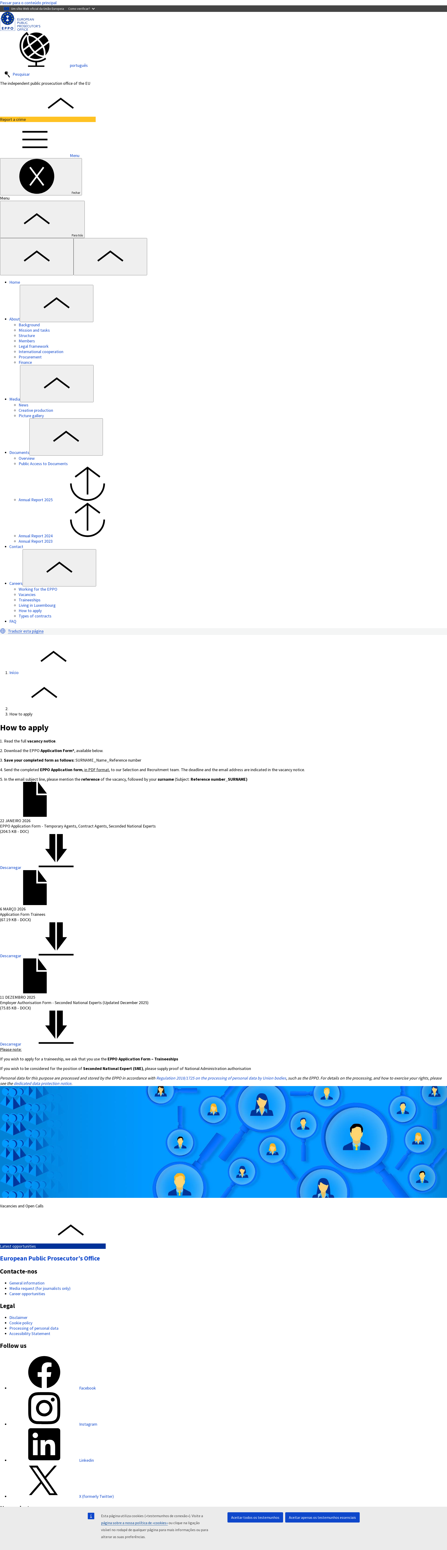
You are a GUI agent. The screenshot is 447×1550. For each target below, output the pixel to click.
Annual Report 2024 (70, 535)
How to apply (30, 610)
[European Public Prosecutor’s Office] (20, 29)
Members (27, 341)
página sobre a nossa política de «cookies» (134, 1522)
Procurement (30, 357)
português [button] (44, 65)
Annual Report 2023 (36, 541)
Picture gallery (31, 415)
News (23, 405)
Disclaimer (18, 1317)
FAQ (12, 621)
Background (29, 324)
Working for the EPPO (38, 589)
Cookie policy (20, 1322)
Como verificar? (81, 9)
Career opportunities (27, 1293)
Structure (27, 335)
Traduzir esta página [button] (26, 631)
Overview (27, 458)
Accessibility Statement (29, 1333)
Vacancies (27, 594)
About (14, 319)
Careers (16, 583)
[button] (3, 631)
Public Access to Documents (43, 463)
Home (14, 282)
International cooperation (41, 351)
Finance (25, 362)
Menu (39, 155)
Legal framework (34, 346)
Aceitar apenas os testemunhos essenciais (322, 1517)
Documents (19, 452)
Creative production (36, 410)
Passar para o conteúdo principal (28, 2)
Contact (16, 546)
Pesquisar (17, 74)
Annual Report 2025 (70, 499)
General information (26, 1283)
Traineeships (30, 600)
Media (14, 399)
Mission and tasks (34, 330)
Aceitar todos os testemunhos (255, 1517)
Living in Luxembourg (37, 605)
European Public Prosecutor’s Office (50, 1258)
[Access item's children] (56, 303)
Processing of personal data (33, 1328)
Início (14, 672)
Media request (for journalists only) (40, 1288)
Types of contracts (35, 616)
